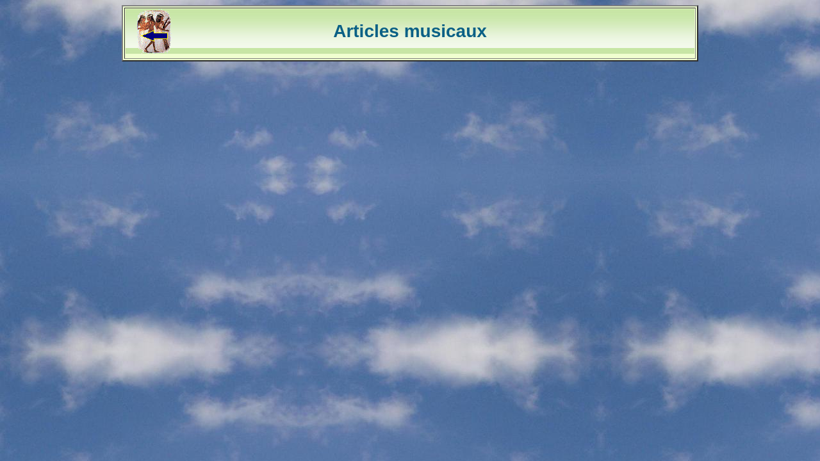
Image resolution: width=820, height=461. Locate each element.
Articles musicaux (410, 31)
